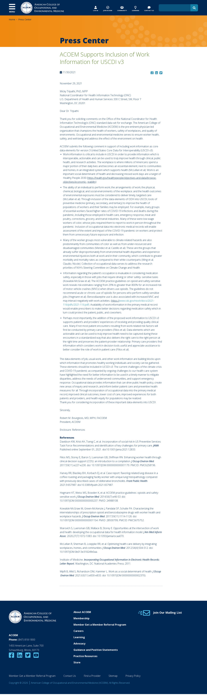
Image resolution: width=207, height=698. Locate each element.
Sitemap (113, 676)
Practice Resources (85, 656)
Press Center (24, 19)
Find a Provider (92, 676)
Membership (81, 618)
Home (12, 19)
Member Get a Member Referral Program (100, 624)
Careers (78, 631)
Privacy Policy (132, 676)
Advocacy (79, 643)
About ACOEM (82, 612)
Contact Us (69, 676)
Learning (79, 637)
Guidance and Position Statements (96, 650)
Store (77, 662)
